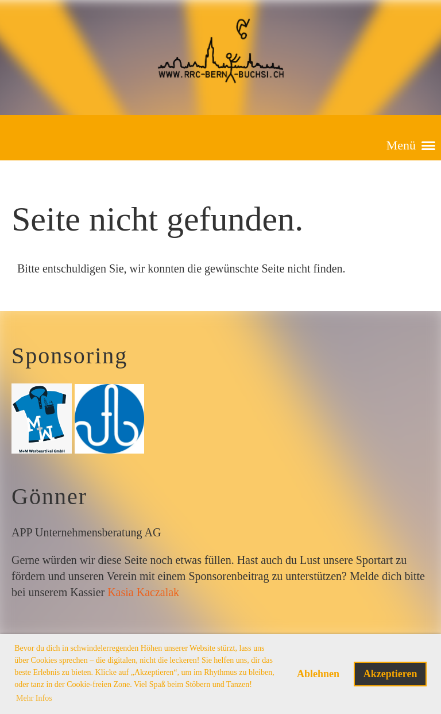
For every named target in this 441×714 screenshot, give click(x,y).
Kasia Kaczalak (143, 592)
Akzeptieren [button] (390, 674)
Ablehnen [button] (318, 674)
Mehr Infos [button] (34, 698)
